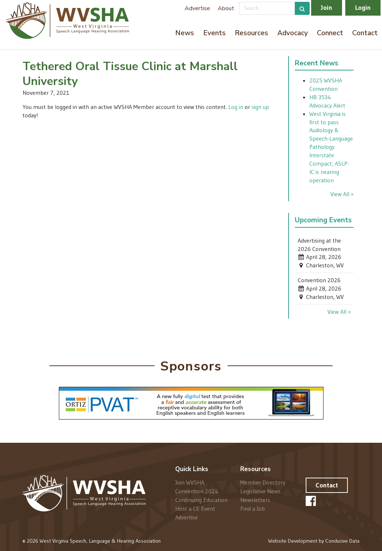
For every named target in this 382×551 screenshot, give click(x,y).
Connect (330, 33)
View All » (342, 194)
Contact (365, 33)
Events (214, 33)
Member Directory (262, 482)
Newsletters (255, 499)
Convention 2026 (319, 280)
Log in (235, 106)
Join (326, 8)
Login (363, 8)
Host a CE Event (195, 508)
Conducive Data (342, 541)
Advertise (197, 8)
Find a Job (252, 508)
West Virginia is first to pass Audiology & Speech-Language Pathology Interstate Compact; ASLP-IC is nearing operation (331, 147)
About (226, 8)
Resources (251, 33)
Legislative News (260, 491)
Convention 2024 (196, 491)
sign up (260, 106)
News (184, 33)
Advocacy (292, 33)
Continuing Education (201, 499)
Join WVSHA (189, 482)
